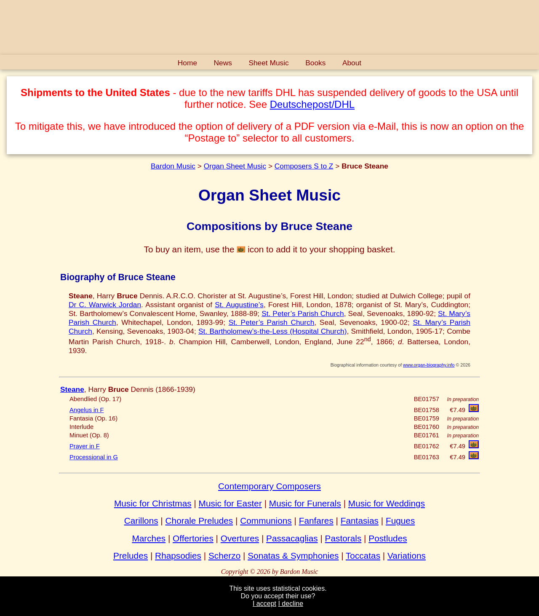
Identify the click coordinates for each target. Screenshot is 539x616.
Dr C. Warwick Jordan (105, 304)
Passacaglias (292, 538)
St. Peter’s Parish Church (302, 313)
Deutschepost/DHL (312, 104)
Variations (406, 555)
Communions (266, 520)
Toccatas (363, 555)
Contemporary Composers (269, 486)
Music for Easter (230, 503)
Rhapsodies (178, 555)
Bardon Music (173, 166)
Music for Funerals (305, 503)
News (223, 63)
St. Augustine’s (239, 304)
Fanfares (316, 520)
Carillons (141, 520)
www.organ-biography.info (428, 364)
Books (315, 63)
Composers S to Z (304, 166)
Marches (148, 538)
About (351, 63)
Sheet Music (268, 63)
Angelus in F (86, 410)
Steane (72, 389)
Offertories (193, 538)
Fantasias (360, 520)
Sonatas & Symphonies (293, 555)
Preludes (130, 555)
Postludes (387, 538)
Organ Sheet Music (235, 166)
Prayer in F (84, 446)
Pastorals (343, 538)
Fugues (400, 520)
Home (187, 63)
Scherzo (224, 555)
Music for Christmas (153, 503)
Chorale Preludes (199, 520)
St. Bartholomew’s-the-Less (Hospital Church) (272, 331)
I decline (290, 603)
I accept (264, 603)
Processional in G (93, 457)
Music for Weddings (386, 503)
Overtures (240, 538)
